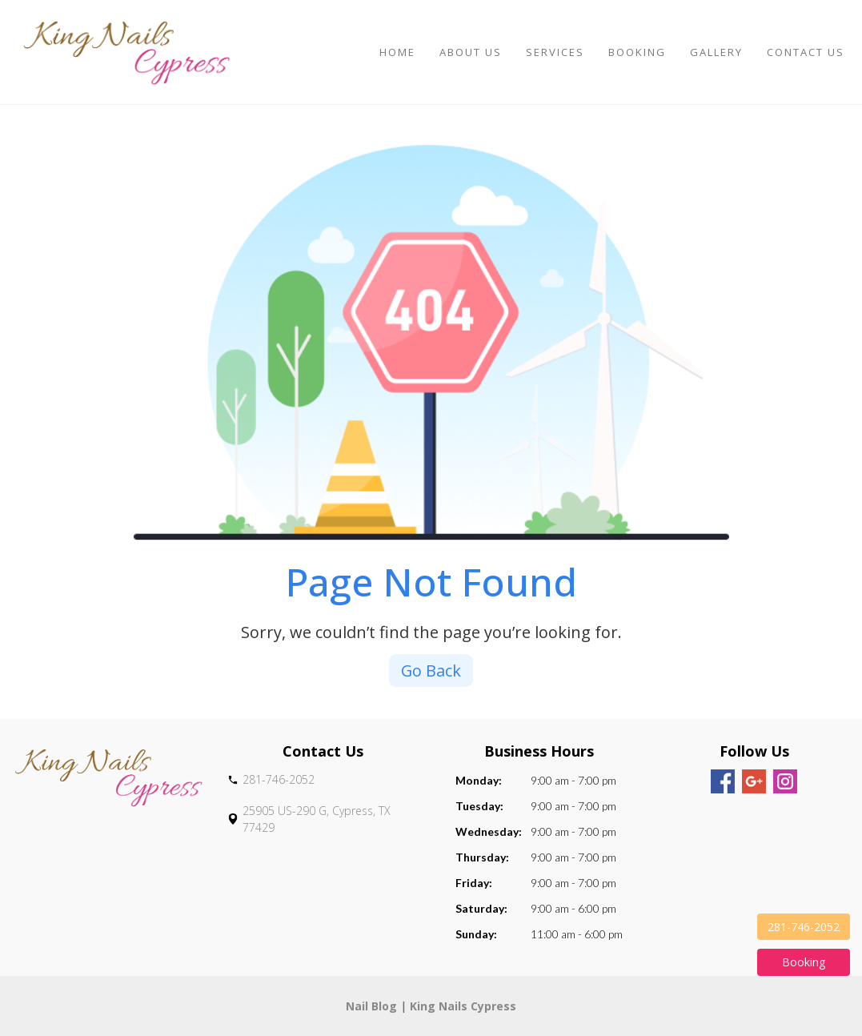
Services (555, 52)
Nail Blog (371, 1006)
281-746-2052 (804, 926)
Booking (637, 52)
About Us (470, 52)
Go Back (431, 670)
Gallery (716, 52)
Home (397, 52)
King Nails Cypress (463, 1006)
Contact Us (805, 52)
